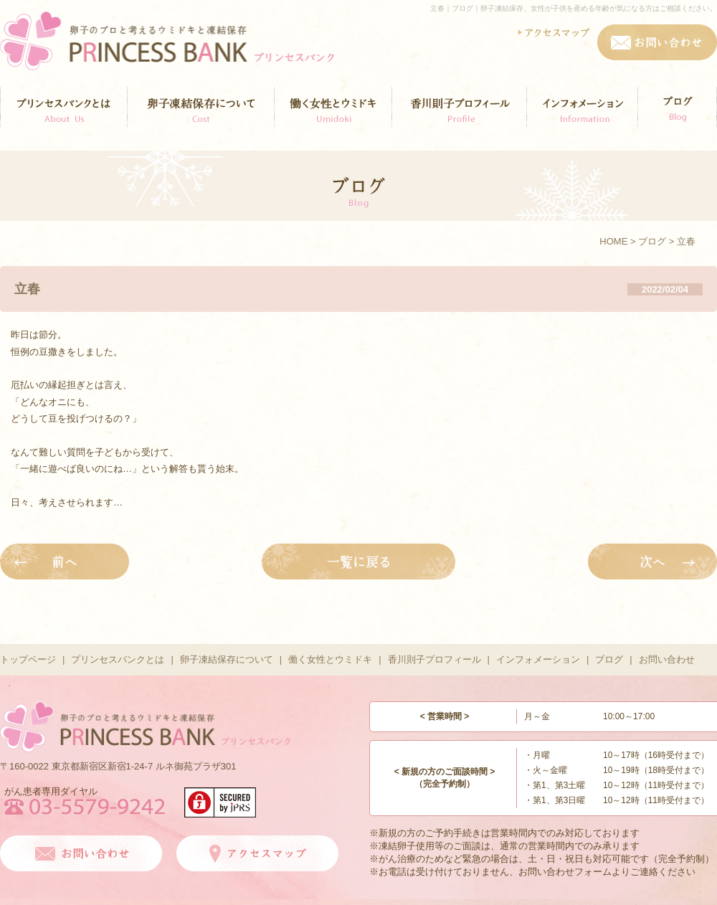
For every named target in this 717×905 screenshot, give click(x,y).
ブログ (652, 241)
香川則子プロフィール (434, 659)
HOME (613, 241)
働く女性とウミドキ (330, 659)
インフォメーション (538, 659)
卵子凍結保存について (226, 659)
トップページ (28, 659)
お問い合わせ (667, 659)
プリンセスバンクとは (117, 659)
